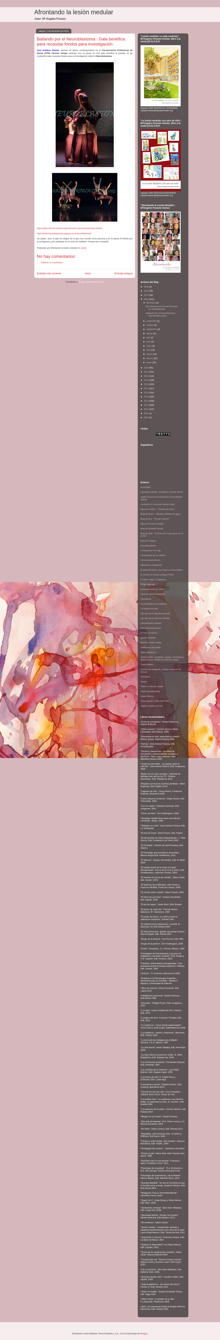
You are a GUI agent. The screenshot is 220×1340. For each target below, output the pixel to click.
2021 (146, 372)
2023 (146, 299)
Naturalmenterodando (151, 628)
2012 (146, 409)
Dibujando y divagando (151, 565)
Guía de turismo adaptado (153, 594)
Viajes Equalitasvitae (150, 691)
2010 (146, 417)
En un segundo (148, 584)
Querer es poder (148, 638)
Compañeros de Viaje (151, 550)
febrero (150, 358)
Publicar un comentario (52, 262)
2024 (146, 295)
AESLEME (145, 487)
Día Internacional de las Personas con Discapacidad (162, 307)
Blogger (144, 1333)
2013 (146, 405)
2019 (146, 380)
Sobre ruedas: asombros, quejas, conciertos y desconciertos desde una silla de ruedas (162, 658)
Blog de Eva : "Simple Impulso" (155, 519)
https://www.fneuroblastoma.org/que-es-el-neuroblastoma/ (64, 233)
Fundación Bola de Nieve (152, 589)
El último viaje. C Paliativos (153, 579)
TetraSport (145, 676)
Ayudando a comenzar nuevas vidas (158, 504)
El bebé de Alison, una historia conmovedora (161, 570)
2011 (146, 413)
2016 (146, 392)
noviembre (151, 321)
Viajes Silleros (147, 696)
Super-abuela (147, 664)
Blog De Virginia (148, 541)
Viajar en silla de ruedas (152, 686)
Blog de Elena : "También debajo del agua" (161, 514)
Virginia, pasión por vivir (152, 706)
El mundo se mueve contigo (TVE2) (157, 574)
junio (148, 341)
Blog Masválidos (148, 545)
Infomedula (146, 599)
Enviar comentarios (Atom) (91, 282)
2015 (146, 396)
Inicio (88, 273)
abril (148, 350)
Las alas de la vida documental (155, 613)
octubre (150, 325)
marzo (149, 354)
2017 (146, 388)
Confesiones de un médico (153, 555)
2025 (146, 291)
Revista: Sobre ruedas (151, 642)
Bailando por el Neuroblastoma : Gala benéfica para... (161, 314)
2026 (146, 286)
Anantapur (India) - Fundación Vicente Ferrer (162, 492)
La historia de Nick (149, 608)
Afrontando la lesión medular (73, 12)
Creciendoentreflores (150, 560)
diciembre (151, 303)
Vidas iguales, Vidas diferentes (155, 701)
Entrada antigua (124, 273)
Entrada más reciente (49, 273)
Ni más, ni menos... (150, 633)
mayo (149, 346)
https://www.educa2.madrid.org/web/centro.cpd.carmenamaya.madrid (69, 228)
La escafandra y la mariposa (154, 604)
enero (149, 362)
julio (148, 337)
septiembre (151, 329)
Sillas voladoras (148, 652)
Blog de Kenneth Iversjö (152, 528)
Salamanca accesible (151, 647)
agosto (149, 333)
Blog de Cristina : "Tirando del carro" (158, 509)
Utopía (144, 681)
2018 (146, 384)
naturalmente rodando (151, 623)
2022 (146, 367)
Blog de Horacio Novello (152, 524)
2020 (146, 376)
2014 (146, 401)
